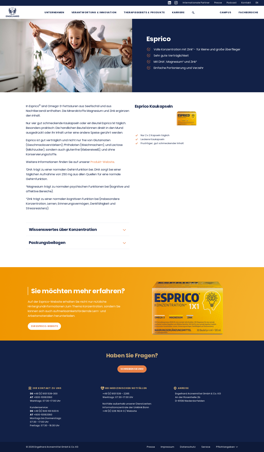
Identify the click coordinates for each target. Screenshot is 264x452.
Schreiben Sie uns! (132, 368)
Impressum (167, 447)
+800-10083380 (41, 397)
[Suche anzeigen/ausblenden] (193, 12)
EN (257, 2)
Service (205, 447)
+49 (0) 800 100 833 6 (44, 411)
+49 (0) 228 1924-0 (114, 411)
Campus (225, 12)
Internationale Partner (196, 2)
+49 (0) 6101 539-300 (44, 393)
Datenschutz (188, 447)
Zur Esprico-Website (44, 326)
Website (132, 411)
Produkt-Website (102, 162)
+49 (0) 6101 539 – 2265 (116, 393)
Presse (218, 2)
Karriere (178, 12)
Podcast (232, 2)
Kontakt (246, 2)
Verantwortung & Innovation (93, 12)
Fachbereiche (248, 12)
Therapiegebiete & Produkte (144, 12)
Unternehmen (54, 12)
